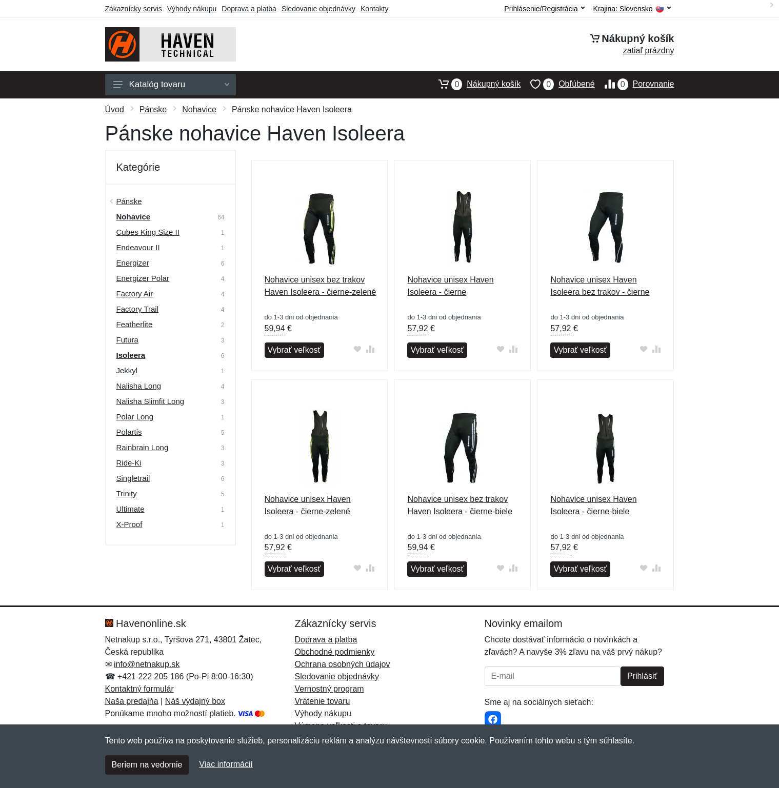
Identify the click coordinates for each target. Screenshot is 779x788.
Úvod (114, 109)
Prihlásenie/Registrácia (544, 8)
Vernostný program (329, 688)
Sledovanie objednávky (318, 9)
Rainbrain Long (142, 447)
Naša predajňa (131, 701)
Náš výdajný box (195, 701)
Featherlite (134, 324)
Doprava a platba (249, 9)
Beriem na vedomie (147, 764)
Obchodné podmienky (335, 652)
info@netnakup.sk (146, 664)
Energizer (132, 262)
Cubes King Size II (147, 232)
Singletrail (133, 478)
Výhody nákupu (192, 9)
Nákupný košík (475, 84)
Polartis (129, 432)
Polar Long (135, 416)
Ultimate (130, 508)
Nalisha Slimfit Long (150, 401)
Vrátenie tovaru (322, 701)
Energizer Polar (142, 278)
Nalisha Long (139, 385)
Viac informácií (226, 764)
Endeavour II (138, 247)
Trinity (126, 493)
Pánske (153, 109)
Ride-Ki (129, 462)
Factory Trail (137, 309)
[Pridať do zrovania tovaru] (370, 348)
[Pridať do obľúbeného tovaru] (357, 348)
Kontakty (374, 9)
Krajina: (632, 9)
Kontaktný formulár (139, 688)
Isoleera (131, 355)
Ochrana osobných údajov (342, 664)
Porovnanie (634, 84)
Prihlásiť (642, 676)
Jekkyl (127, 370)
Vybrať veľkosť (294, 350)
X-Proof (129, 524)
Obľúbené (557, 84)
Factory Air (134, 293)
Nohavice (199, 109)
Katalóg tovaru (171, 84)
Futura (127, 339)
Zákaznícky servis (133, 9)
